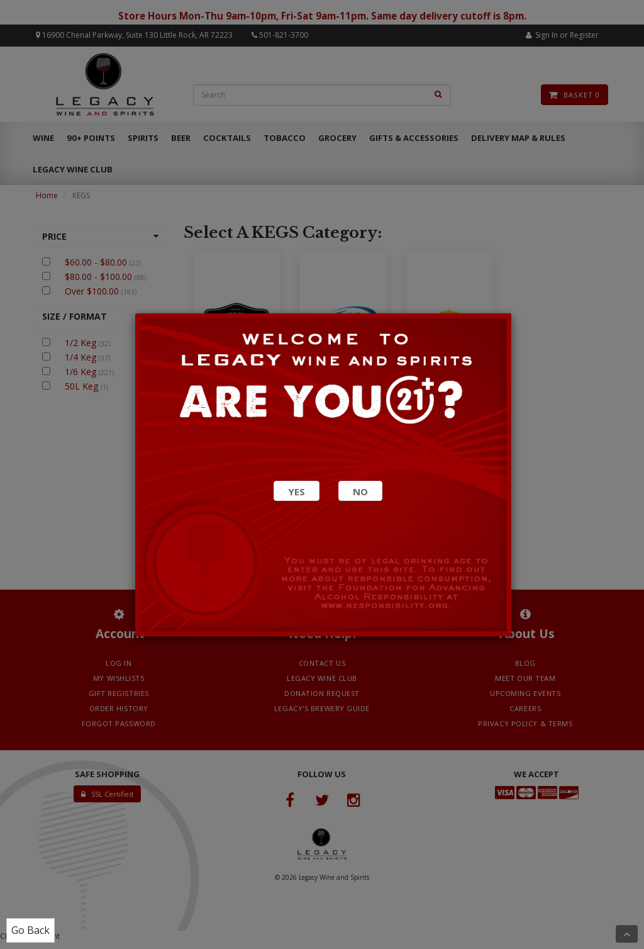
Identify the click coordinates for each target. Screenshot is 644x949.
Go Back (30, 930)
